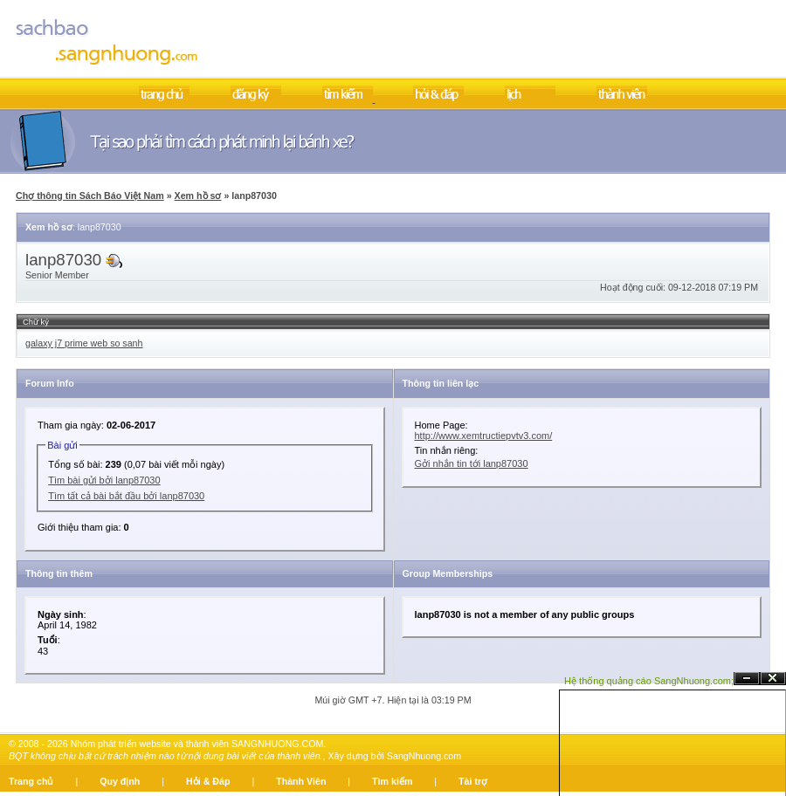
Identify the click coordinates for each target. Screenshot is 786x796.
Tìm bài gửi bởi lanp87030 (104, 480)
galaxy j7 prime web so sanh (83, 343)
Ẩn (747, 678)
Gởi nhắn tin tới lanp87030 (471, 463)
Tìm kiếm (392, 781)
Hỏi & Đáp (208, 781)
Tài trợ (472, 781)
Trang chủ (31, 781)
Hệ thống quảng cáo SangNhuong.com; (649, 681)
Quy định (120, 781)
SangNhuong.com (424, 756)
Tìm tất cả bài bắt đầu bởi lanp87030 (126, 496)
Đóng (773, 678)
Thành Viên (301, 781)
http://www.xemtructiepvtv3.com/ (484, 435)
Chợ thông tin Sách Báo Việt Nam (90, 195)
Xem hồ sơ (198, 195)
